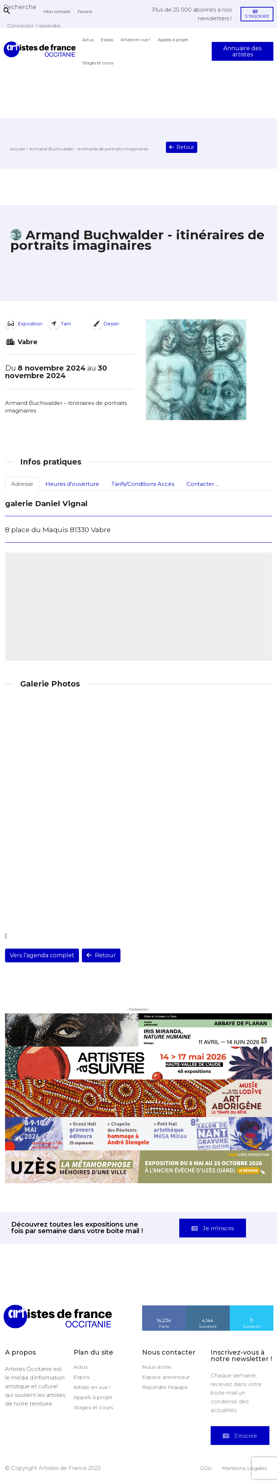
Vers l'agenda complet (42, 955)
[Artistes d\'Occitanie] (41, 49)
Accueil (17, 148)
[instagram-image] (17, 1287)
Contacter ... (202, 483)
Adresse (22, 483)
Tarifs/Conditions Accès (142, 483)
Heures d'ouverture (72, 483)
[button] (20, 7)
